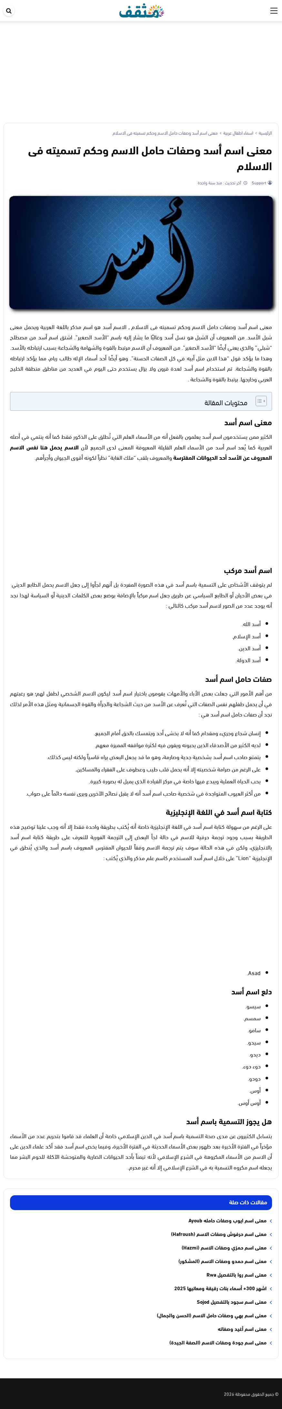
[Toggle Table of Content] (258, 401)
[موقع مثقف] (141, 9)
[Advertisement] (141, 69)
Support (258, 182)
